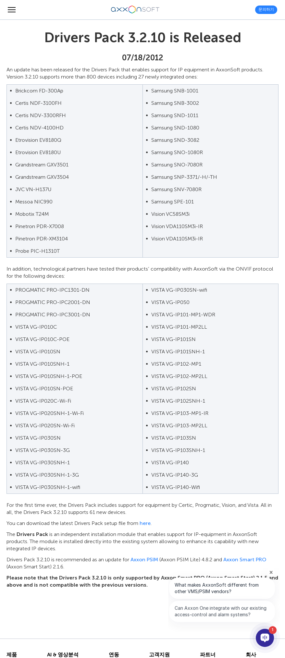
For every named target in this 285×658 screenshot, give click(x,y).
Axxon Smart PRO (244, 559)
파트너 (208, 655)
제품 (11, 655)
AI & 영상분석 (63, 655)
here (145, 523)
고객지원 (159, 655)
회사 (251, 655)
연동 (114, 655)
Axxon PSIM (144, 559)
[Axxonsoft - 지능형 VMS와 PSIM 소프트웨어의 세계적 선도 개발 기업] (135, 10)
